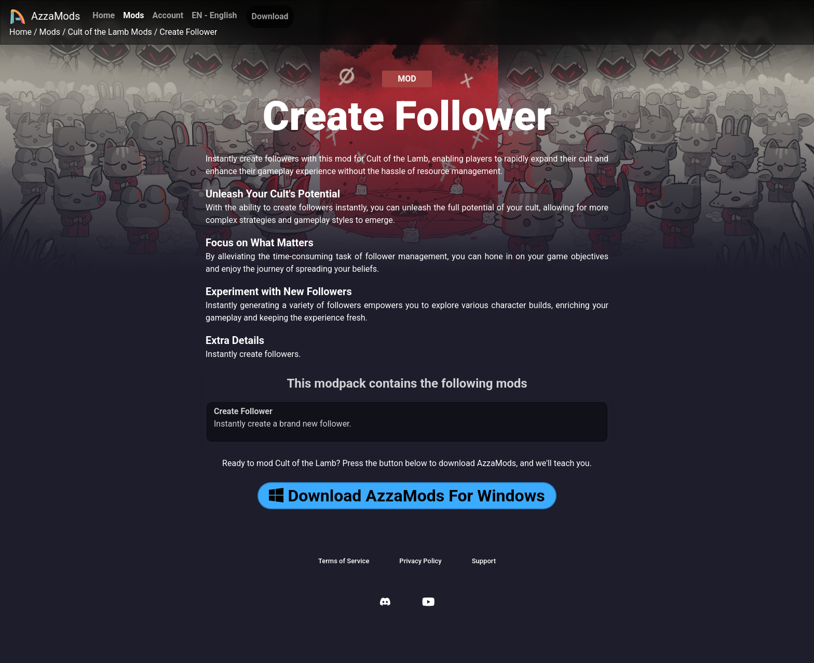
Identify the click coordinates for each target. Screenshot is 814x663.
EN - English (214, 15)
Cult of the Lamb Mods (110, 32)
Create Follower (188, 32)
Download (270, 16)
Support (484, 561)
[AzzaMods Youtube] (428, 603)
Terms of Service (343, 561)
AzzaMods (44, 16)
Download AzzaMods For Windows (407, 496)
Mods (133, 15)
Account (167, 15)
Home (103, 15)
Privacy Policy (420, 561)
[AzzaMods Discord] (385, 603)
